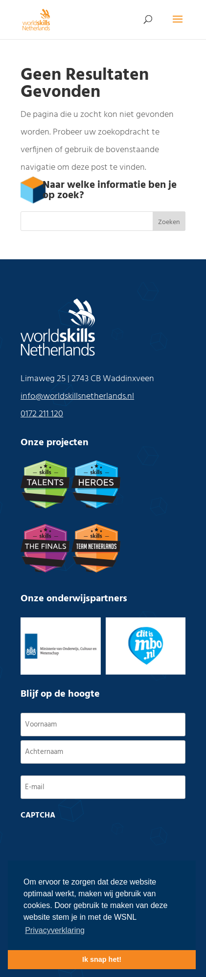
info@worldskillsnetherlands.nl (77, 396)
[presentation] (95, 843)
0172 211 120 (42, 414)
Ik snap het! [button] (101, 959)
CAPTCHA (38, 815)
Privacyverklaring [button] (55, 930)
